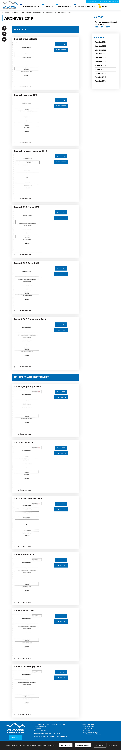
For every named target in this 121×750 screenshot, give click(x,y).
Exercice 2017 (100, 69)
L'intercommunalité (25, 12)
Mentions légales (90, 726)
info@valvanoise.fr (102, 27)
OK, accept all (65, 745)
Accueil (16, 12)
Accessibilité (88, 730)
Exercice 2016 (100, 73)
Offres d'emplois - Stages (93, 734)
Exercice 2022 (100, 50)
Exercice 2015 (100, 77)
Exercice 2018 (100, 65)
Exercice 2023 (100, 46)
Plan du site (88, 728)
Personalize (100, 745)
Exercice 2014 (100, 81)
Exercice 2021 (100, 54)
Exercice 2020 (100, 58)
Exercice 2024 (100, 42)
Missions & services (38, 12)
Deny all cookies (83, 745)
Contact (15, 737)
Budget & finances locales (53, 12)
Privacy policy (112, 745)
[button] (30, 6)
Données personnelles (92, 732)
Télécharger (61, 50)
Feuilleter (61, 44)
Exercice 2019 (100, 62)
